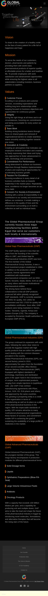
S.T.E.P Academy (24, 565)
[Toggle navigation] (44, 3)
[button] (24, 37)
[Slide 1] (18, 26)
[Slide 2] (21, 26)
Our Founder (24, 552)
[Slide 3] (24, 26)
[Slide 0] (30, 26)
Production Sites (24, 557)
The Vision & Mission (24, 561)
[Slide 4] (27, 26)
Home (24, 548)
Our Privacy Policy (39, 581)
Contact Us (24, 570)
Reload (4, 594)
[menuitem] (24, 548)
